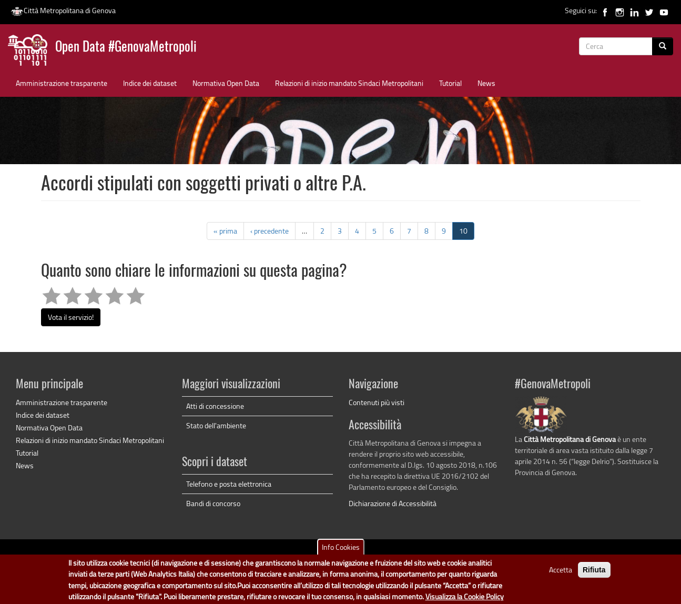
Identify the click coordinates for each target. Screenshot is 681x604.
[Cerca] (662, 46)
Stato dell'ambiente (216, 425)
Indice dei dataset (150, 83)
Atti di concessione (215, 406)
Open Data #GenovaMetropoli (126, 47)
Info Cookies (341, 552)
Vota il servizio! (71, 317)
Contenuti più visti (376, 402)
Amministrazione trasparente (61, 83)
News (486, 83)
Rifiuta (594, 574)
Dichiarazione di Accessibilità (392, 503)
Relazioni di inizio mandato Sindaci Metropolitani (349, 83)
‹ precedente (269, 231)
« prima (225, 231)
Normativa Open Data (225, 83)
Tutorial (450, 83)
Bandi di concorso (213, 503)
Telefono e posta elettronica (228, 484)
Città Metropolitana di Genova (63, 10)
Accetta (560, 574)
